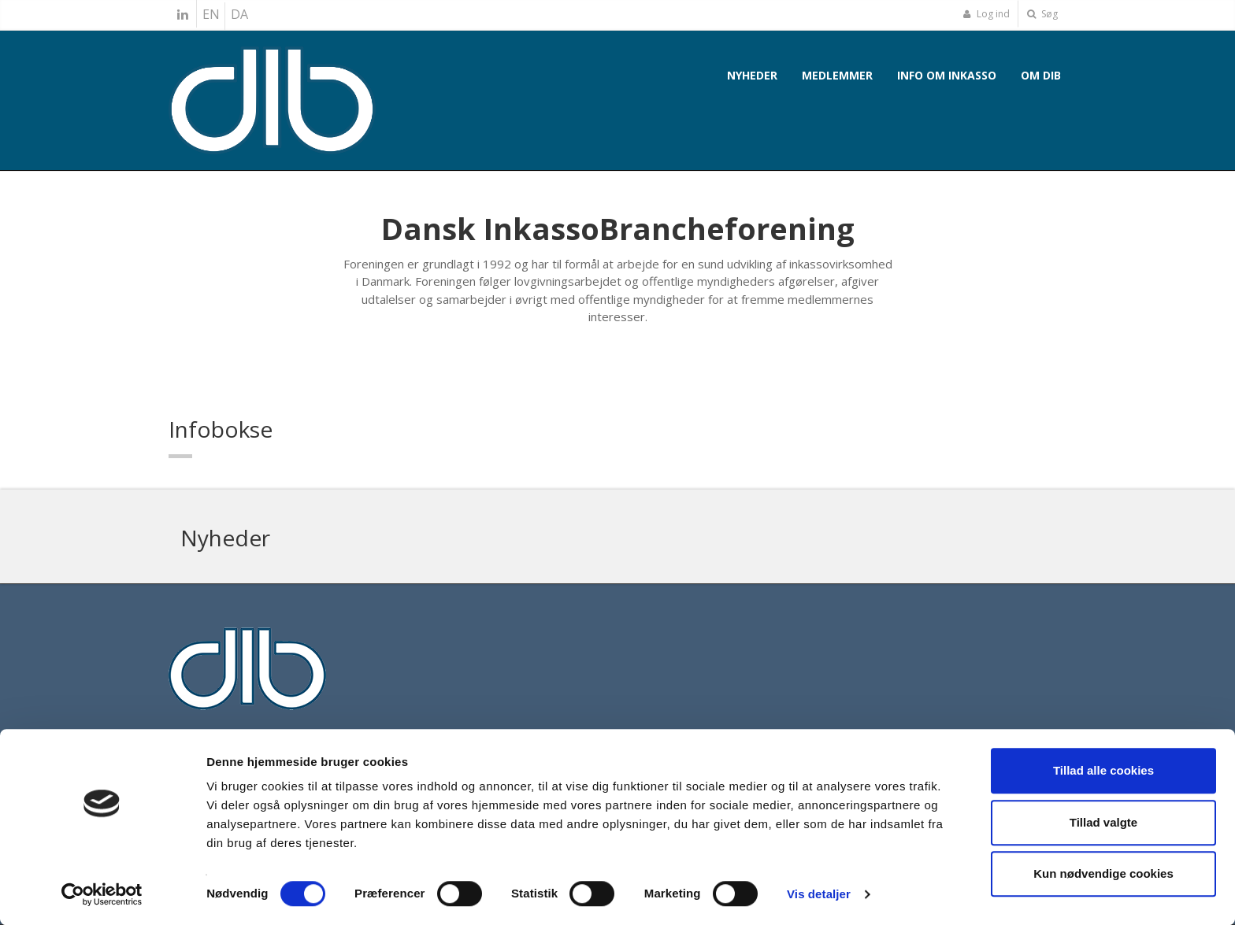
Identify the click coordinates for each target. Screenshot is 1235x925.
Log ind (986, 13)
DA (239, 14)
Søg (1042, 13)
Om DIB (1041, 75)
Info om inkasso (946, 75)
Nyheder (752, 75)
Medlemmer (837, 75)
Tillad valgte (1103, 822)
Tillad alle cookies (1103, 770)
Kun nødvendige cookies (1103, 873)
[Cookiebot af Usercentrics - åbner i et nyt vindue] (102, 894)
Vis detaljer (819, 894)
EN (211, 14)
